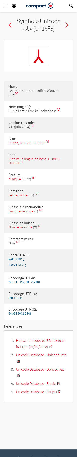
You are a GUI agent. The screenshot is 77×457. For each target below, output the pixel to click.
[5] (33, 178)
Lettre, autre (18, 195)
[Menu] (6, 6)
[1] (16, 93)
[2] (58, 109)
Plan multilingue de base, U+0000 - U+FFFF (35, 161)
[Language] (14, 6)
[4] (47, 141)
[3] (32, 125)
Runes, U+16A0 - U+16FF (27, 142)
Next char (67, 25)
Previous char (10, 25)
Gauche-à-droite (21, 211)
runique (15, 179)
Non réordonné (20, 227)
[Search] (71, 6)
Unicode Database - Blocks (36, 383)
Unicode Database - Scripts (36, 391)
